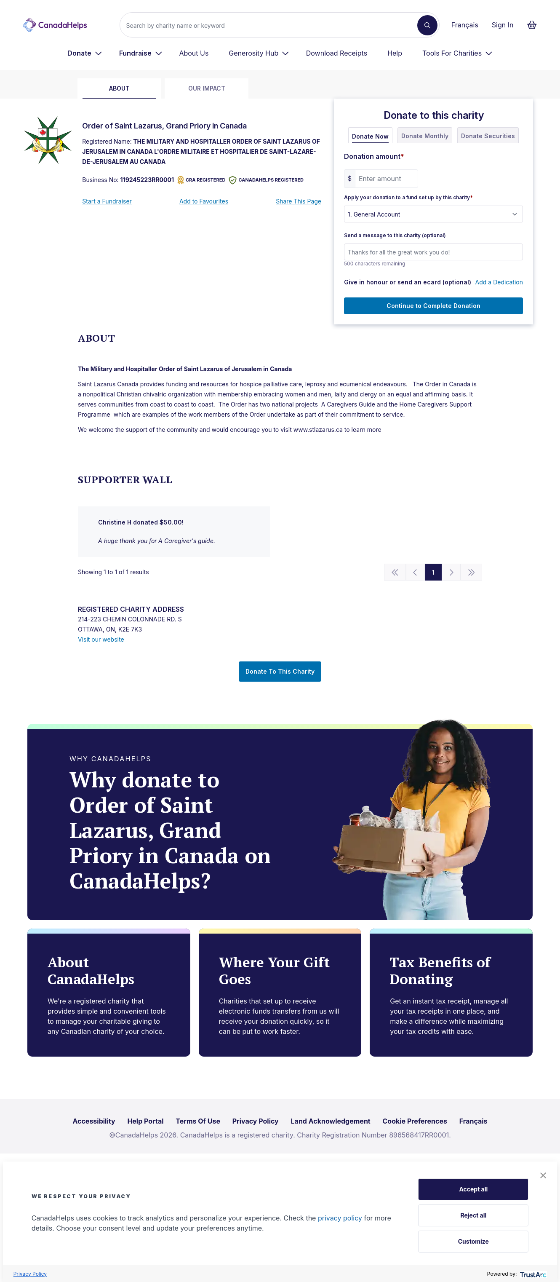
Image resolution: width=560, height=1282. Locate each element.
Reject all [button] (473, 1215)
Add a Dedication (499, 282)
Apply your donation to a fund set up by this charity (408, 198)
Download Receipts (336, 53)
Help (394, 53)
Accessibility (93, 1121)
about (119, 88)
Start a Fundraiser (107, 201)
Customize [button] (473, 1241)
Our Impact (206, 88)
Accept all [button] (473, 1189)
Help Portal (145, 1121)
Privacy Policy (30, 1274)
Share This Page (298, 201)
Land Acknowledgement (331, 1121)
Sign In (503, 25)
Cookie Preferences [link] (414, 1121)
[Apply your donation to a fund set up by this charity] (433, 214)
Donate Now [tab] (370, 136)
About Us (193, 53)
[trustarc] (532, 1274)
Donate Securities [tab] (488, 135)
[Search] (272, 25)
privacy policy (340, 1218)
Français (464, 25)
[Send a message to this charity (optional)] (433, 252)
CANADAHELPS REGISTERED (266, 180)
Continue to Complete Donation (433, 305)
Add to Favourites (203, 201)
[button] (543, 1175)
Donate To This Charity (280, 671)
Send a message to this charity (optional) (395, 235)
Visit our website (101, 639)
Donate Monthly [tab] (424, 135)
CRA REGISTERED (201, 180)
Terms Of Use (198, 1121)
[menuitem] (85, 53)
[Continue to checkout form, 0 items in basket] (534, 25)
